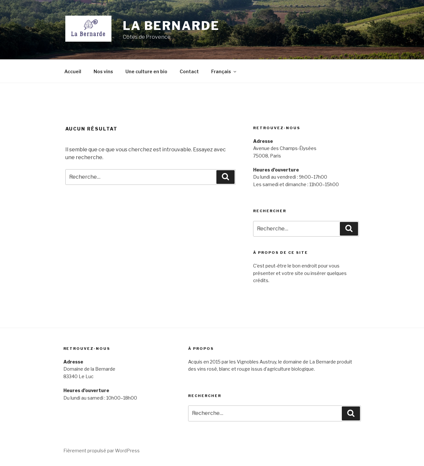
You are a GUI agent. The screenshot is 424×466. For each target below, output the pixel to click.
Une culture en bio (146, 71)
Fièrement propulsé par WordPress (101, 450)
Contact (189, 71)
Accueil (72, 71)
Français (224, 71)
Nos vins (103, 71)
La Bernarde (171, 26)
